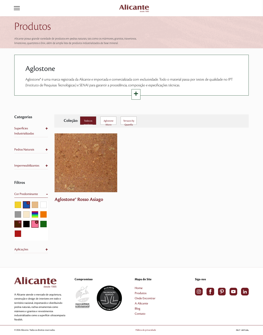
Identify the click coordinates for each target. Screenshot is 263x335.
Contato (140, 314)
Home (139, 288)
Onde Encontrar (145, 298)
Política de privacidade (146, 330)
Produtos (140, 293)
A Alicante (141, 303)
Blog (137, 308)
